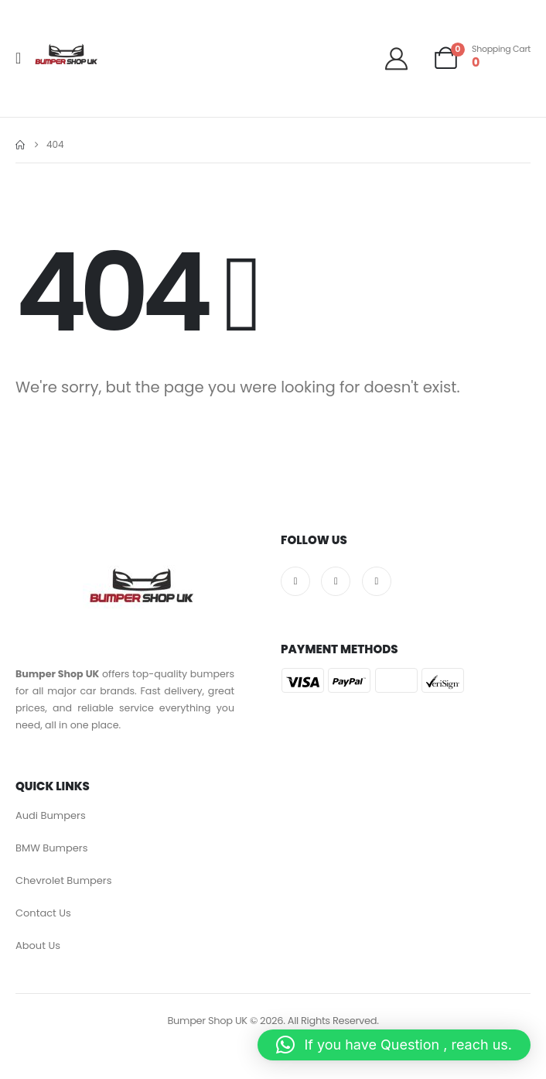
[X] (335, 581)
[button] (394, 1044)
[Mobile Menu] (23, 58)
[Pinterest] (376, 581)
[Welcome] (402, 58)
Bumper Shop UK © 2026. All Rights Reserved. (272, 1020)
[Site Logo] (66, 58)
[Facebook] (295, 581)
